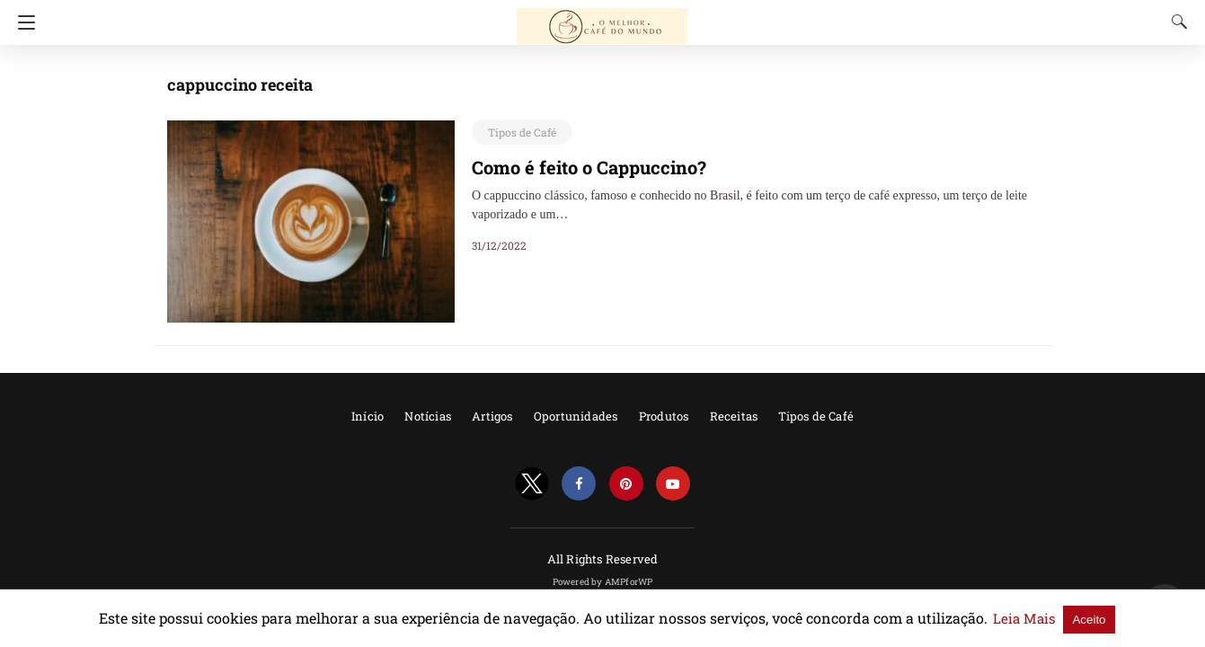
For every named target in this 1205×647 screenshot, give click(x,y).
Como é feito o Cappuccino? (579, 167)
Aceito (1019, 618)
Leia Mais (960, 618)
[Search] (1175, 21)
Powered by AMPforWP (603, 582)
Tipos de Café (518, 132)
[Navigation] (22, 22)
